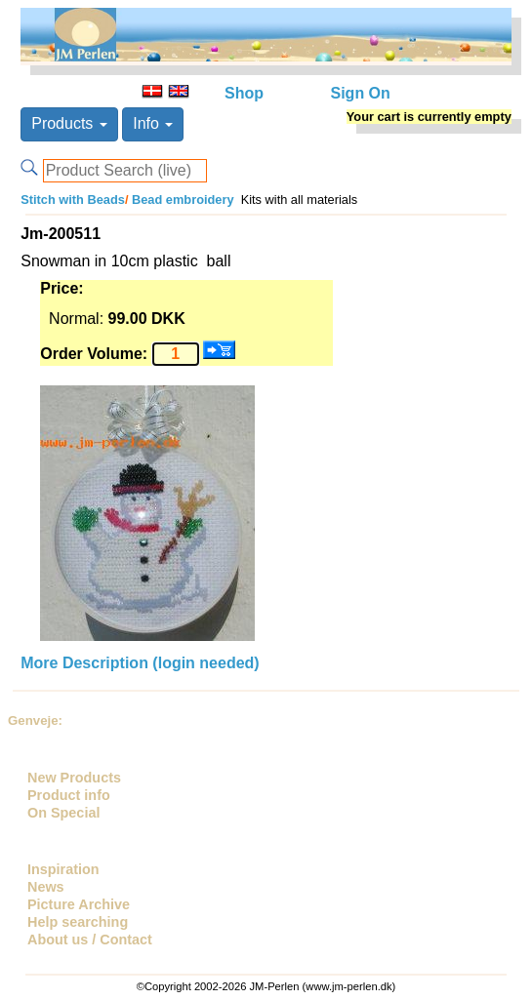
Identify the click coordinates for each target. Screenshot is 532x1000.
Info (153, 123)
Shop (244, 93)
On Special (63, 812)
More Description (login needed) (139, 663)
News (45, 887)
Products (69, 123)
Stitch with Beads (72, 199)
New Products (74, 777)
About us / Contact (89, 939)
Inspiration (63, 869)
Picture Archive (78, 904)
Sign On (360, 93)
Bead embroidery (180, 199)
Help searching (77, 922)
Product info (68, 795)
